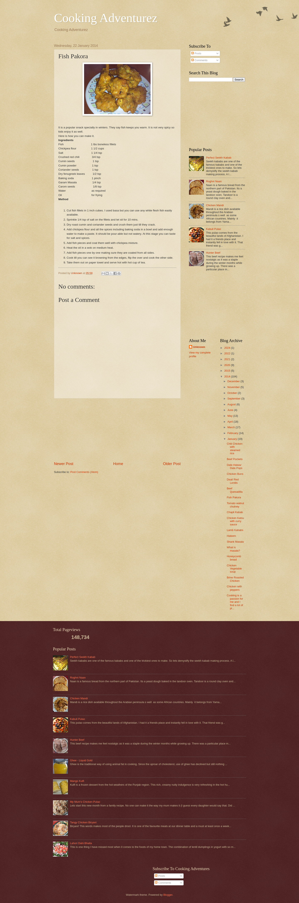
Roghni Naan (214, 181)
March (231, 427)
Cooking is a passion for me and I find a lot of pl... (235, 602)
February (233, 433)
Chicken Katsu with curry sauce (235, 521)
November (233, 387)
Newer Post (63, 464)
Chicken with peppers (234, 588)
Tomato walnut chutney (235, 505)
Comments (199, 60)
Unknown (199, 347)
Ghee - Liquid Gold (81, 760)
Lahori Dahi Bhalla (81, 843)
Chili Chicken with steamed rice (234, 448)
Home (118, 464)
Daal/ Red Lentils (233, 481)
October (232, 392)
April (230, 421)
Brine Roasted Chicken (235, 579)
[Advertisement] (117, 430)
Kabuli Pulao (213, 229)
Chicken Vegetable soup (234, 568)
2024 (227, 347)
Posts (196, 53)
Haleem (231, 535)
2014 (227, 376)
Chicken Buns (235, 473)
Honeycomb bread (234, 558)
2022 (227, 353)
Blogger (168, 894)
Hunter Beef (213, 252)
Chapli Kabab (235, 512)
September (234, 398)
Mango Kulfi (77, 781)
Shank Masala (235, 541)
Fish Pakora (234, 497)
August (232, 404)
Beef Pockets (235, 459)
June (230, 410)
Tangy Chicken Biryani (83, 822)
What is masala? (233, 549)
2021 (227, 359)
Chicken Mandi (215, 205)
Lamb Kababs (235, 530)
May (230, 415)
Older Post (172, 464)
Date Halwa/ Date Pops (234, 466)
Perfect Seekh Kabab (218, 157)
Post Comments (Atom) (84, 472)
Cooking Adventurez (105, 18)
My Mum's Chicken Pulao (85, 801)
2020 (227, 365)
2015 (227, 370)
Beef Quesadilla (235, 490)
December (233, 381)
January (232, 438)
